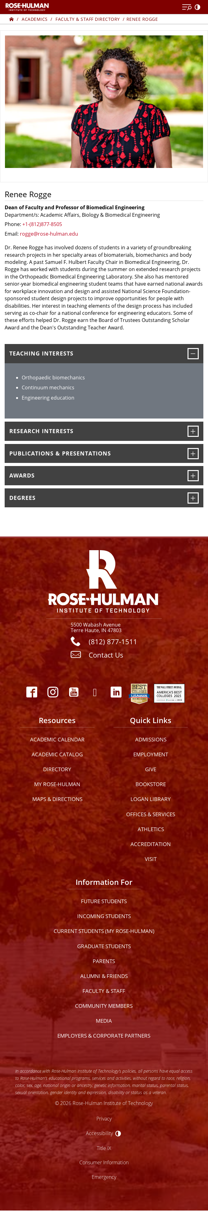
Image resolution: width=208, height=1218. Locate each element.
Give (150, 769)
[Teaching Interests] (193, 353)
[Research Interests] (193, 431)
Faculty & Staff (103, 990)
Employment (150, 754)
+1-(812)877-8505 (42, 224)
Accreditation (151, 844)
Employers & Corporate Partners (103, 1035)
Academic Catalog (57, 754)
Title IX (104, 1148)
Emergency (104, 1177)
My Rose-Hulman (57, 784)
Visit (151, 859)
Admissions (150, 739)
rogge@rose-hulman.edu (49, 233)
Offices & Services (150, 814)
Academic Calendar (57, 739)
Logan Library (151, 799)
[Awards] (193, 475)
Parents (104, 961)
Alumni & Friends (104, 976)
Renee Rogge (142, 19)
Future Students (104, 901)
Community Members (104, 1005)
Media (104, 1020)
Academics (35, 19)
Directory (57, 769)
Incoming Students (104, 916)
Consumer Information (104, 1162)
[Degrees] (193, 498)
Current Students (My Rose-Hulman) (104, 931)
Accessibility (99, 1133)
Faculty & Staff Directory (87, 19)
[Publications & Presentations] (193, 453)
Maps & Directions (57, 799)
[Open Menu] (187, 7)
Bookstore (150, 784)
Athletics (151, 829)
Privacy (104, 1118)
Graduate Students (104, 946)
